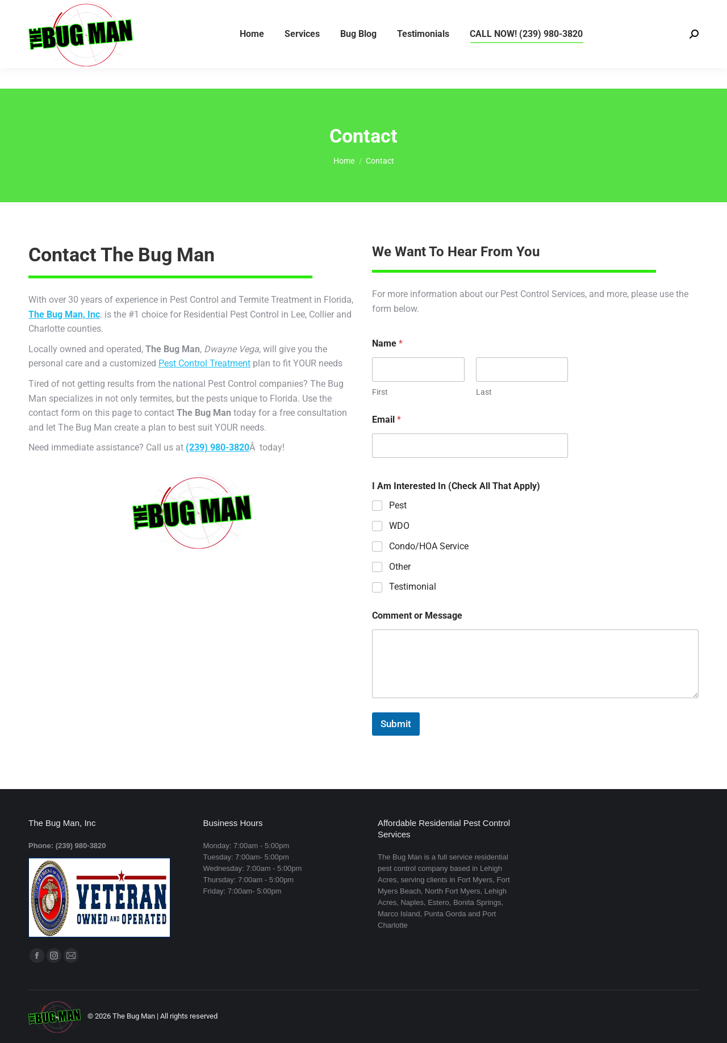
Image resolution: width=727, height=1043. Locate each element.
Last (484, 392)
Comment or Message (417, 615)
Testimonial (412, 586)
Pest (398, 505)
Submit (396, 723)
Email (386, 419)
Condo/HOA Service (429, 546)
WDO (399, 525)
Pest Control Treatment (204, 363)
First (380, 392)
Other (400, 566)
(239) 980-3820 (59, 10)
